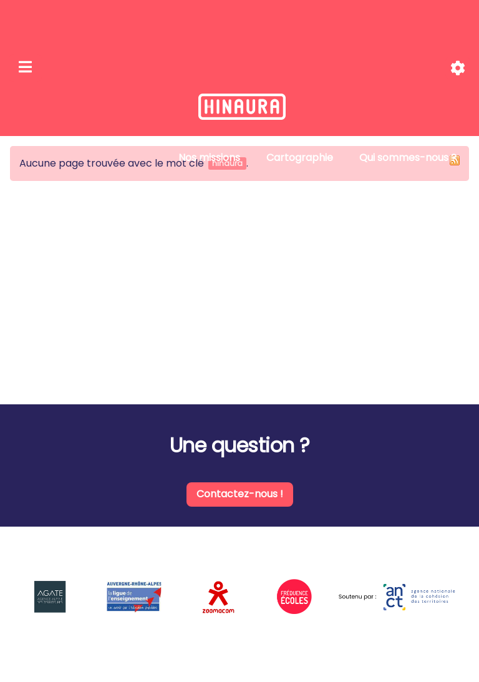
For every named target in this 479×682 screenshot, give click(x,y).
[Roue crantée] (457, 68)
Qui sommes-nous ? (408, 157)
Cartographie (299, 157)
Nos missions (209, 157)
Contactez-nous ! (239, 494)
